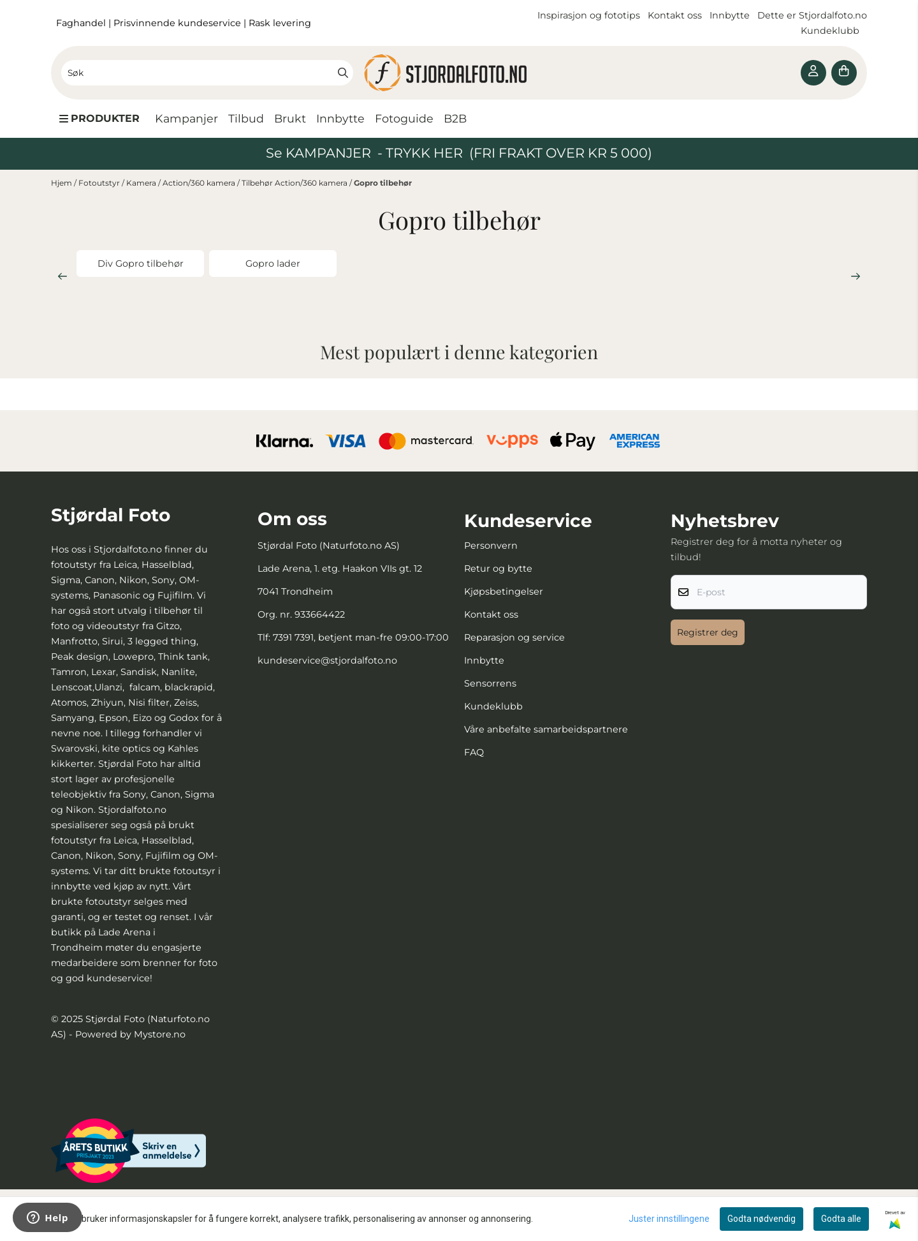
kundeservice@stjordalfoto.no (327, 660)
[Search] (343, 72)
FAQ (474, 752)
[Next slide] (855, 276)
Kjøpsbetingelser (503, 591)
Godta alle (841, 1219)
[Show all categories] (99, 118)
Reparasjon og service (514, 637)
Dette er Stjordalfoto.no (812, 15)
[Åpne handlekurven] (844, 72)
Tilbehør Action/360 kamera (295, 183)
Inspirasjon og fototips (588, 15)
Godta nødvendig (761, 1219)
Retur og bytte (498, 568)
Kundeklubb (831, 30)
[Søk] (207, 72)
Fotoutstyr (100, 183)
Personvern (491, 545)
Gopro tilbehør (383, 183)
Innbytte (731, 15)
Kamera (142, 183)
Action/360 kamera (200, 183)
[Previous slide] (62, 276)
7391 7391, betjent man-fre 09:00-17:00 (361, 637)
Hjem (62, 183)
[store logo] (459, 73)
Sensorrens (490, 683)
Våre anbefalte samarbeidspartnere (546, 729)
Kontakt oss (674, 15)
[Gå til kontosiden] (813, 72)
